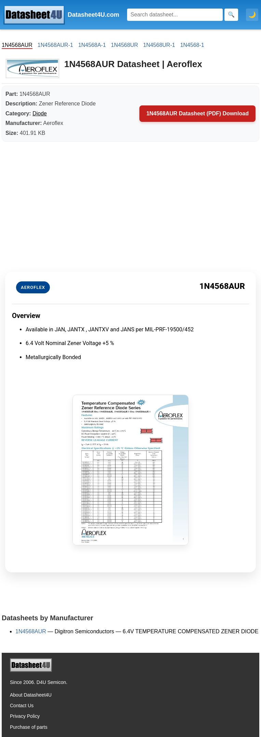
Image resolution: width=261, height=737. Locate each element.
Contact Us (21, 705)
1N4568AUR (30, 631)
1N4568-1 (192, 45)
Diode (39, 113)
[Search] (175, 15)
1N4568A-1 (92, 45)
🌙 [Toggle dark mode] (252, 14)
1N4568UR (124, 45)
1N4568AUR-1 (55, 45)
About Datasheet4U (31, 695)
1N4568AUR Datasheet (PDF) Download (197, 113)
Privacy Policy (25, 716)
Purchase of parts (28, 727)
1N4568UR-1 (159, 45)
